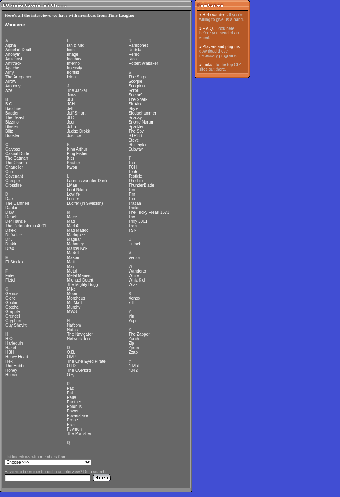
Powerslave (77, 415)
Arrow (10, 81)
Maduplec (76, 235)
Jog (70, 122)
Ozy (70, 375)
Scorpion (137, 86)
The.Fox (136, 181)
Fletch (10, 280)
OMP (71, 357)
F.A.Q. (208, 28)
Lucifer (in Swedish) (85, 203)
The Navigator (80, 334)
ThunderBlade (141, 185)
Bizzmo (12, 122)
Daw (9, 212)
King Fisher (77, 153)
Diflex (10, 230)
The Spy (136, 131)
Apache (12, 68)
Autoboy (13, 86)
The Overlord (79, 370)
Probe (72, 420)
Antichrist (13, 59)
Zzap (133, 352)
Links (207, 64)
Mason (73, 257)
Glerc (10, 298)
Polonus (74, 406)
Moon (72, 293)
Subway (136, 149)
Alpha (10, 45)
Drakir (10, 244)
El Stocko (14, 262)
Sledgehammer (142, 113)
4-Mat (134, 366)
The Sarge (138, 77)
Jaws (71, 95)
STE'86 (135, 135)
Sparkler (136, 126)
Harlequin (14, 343)
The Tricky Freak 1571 (149, 212)
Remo (134, 54)
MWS (72, 311)
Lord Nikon (77, 190)
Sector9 (135, 95)
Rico (133, 59)
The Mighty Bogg (82, 284)
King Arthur (77, 149)
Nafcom (74, 325)
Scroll (134, 90)
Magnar (74, 239)
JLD (70, 117)
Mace (72, 217)
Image (72, 54)
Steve (134, 140)
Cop (9, 171)
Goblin (11, 302)
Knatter (73, 162)
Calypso (12, 149)
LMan (72, 185)
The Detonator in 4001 (25, 226)
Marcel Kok (77, 248)
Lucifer (73, 199)
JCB (71, 99)
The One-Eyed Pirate (86, 361)
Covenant (14, 176)
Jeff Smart (76, 113)
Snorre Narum (141, 122)
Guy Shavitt (16, 325)
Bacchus (13, 108)
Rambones (138, 45)
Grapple (12, 311)
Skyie (133, 108)
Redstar (136, 50)
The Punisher (79, 433)
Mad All (73, 226)
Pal (70, 393)
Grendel (12, 316)
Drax (9, 248)
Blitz (9, 131)
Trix (132, 217)
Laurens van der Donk (87, 181)
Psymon (74, 429)
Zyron (134, 348)
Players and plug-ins (221, 46)
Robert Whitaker (143, 63)
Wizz (133, 284)
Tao (132, 162)
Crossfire (13, 185)
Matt (71, 262)
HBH (9, 352)
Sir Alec (135, 104)
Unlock (135, 244)
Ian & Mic (75, 45)
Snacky (135, 117)
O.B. (71, 352)
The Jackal (77, 90)
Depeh (11, 217)
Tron (133, 226)
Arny (9, 72)
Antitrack (13, 63)
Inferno (73, 63)
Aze (8, 90)
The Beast (14, 117)
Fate (9, 275)
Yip (131, 316)
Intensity (74, 68)
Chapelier (14, 167)
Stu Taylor (138, 144)
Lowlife (73, 194)
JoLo (71, 126)
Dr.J (9, 239)
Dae (9, 199)
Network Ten (78, 339)
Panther (74, 402)
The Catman (16, 158)
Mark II (73, 253)
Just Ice (74, 135)
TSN (133, 230)
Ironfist (73, 72)
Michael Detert (80, 280)
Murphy (73, 307)
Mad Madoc (77, 230)
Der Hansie (15, 221)
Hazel (10, 348)
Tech (133, 171)
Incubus (74, 59)
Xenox (134, 298)
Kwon (72, 167)
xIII (131, 302)
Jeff (70, 108)
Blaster (11, 126)
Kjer (70, 158)
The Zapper (139, 334)
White (134, 275)
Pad (70, 388)
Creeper (12, 181)
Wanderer (15, 24)
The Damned (17, 203)
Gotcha (11, 307)
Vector (134, 257)
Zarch (134, 339)
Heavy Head (16, 357)
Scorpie (135, 81)
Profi (71, 424)
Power (72, 411)
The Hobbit (15, 366)
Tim (132, 190)
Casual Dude (17, 153)
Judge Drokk (78, 131)
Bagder (11, 113)
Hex (9, 361)
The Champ (16, 162)
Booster (12, 135)
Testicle (135, 176)
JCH (71, 104)
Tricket (135, 208)
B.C (8, 104)
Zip (131, 343)
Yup (132, 320)
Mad (71, 221)
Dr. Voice (13, 235)
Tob (132, 199)
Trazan (135, 203)
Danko (11, 208)
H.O (9, 339)
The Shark (138, 99)
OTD (71, 366)
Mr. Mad (74, 302)
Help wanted (213, 15)
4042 (133, 370)
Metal (72, 271)
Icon (71, 50)
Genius (11, 293)
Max (71, 266)
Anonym (13, 54)
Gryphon (13, 320)
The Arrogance (18, 77)
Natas (72, 330)
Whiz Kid (137, 280)
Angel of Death (18, 50)
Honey (11, 370)
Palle (71, 397)
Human (11, 375)
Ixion (71, 77)
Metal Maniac (79, 275)
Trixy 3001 (138, 221)
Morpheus (76, 298)
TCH (133, 167)
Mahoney (75, 244)
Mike (71, 289)
